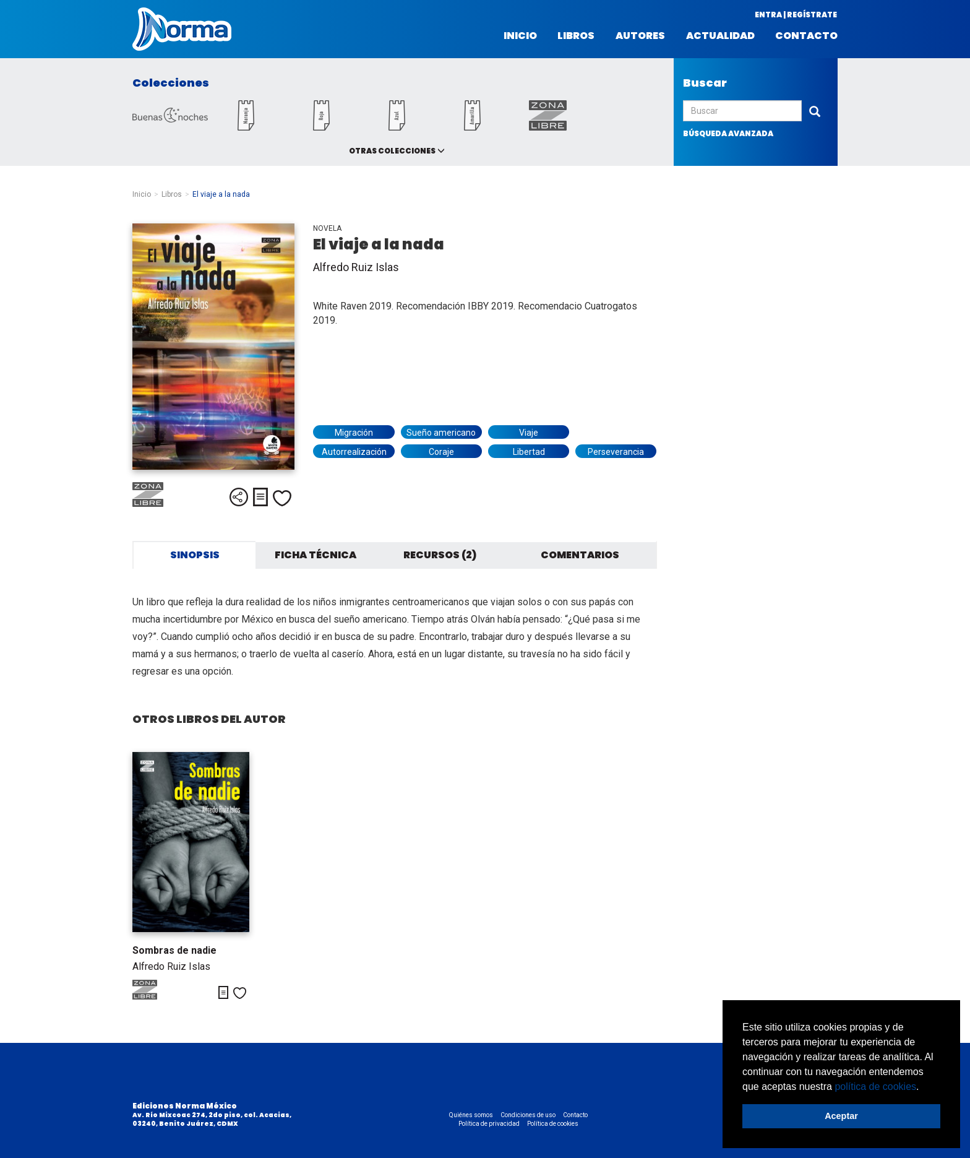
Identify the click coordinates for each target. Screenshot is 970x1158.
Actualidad (720, 36)
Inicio (520, 36)
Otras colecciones (392, 150)
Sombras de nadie (174, 950)
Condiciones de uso (528, 1115)
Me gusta (282, 498)
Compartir (239, 497)
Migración (354, 433)
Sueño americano (441, 433)
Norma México (181, 29)
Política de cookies (552, 1123)
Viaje (528, 433)
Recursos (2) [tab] (439, 555)
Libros (575, 36)
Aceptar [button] (841, 1116)
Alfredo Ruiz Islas (356, 267)
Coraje (441, 452)
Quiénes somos (471, 1115)
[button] (923, 1087)
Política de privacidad (489, 1123)
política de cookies (875, 1086)
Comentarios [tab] (580, 555)
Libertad (529, 452)
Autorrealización (354, 452)
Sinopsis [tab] (195, 555)
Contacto (806, 36)
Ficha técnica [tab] (315, 555)
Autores (640, 35)
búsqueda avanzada (728, 133)
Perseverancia (616, 452)
